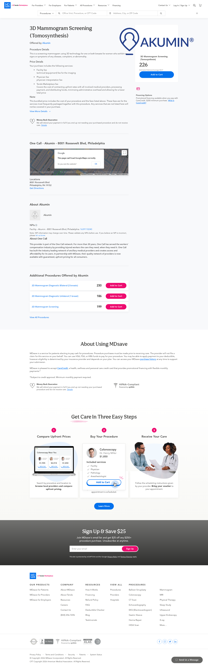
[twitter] (170, 640)
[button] (41, 111)
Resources (65, 599)
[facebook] (159, 640)
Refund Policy (91, 599)
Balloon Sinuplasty (137, 589)
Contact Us (66, 609)
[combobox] (82, 13)
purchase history (148, 359)
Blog (87, 614)
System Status (96, 653)
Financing (116, 5)
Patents (82, 653)
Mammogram (166, 589)
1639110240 (86, 229)
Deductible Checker (94, 609)
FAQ (87, 604)
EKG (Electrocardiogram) (140, 609)
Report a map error (121, 174)
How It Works (91, 589)
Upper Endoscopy (168, 614)
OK (96, 164)
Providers (114, 594)
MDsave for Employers (40, 599)
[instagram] (164, 640)
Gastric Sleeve (135, 614)
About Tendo (67, 594)
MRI (161, 594)
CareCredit (62, 368)
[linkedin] (175, 640)
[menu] (91, 5)
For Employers (55, 5)
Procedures (115, 589)
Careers (64, 604)
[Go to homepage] (41, 575)
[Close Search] (198, 13)
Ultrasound (165, 609)
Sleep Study (165, 604)
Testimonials (91, 619)
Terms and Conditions (54, 653)
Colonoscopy (135, 594)
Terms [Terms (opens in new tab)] (113, 174)
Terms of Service (126, 556)
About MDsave (68, 589)
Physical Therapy (168, 599)
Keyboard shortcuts (87, 174)
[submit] (162, 13)
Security (71, 653)
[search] (194, 5)
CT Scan (132, 599)
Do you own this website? (67, 164)
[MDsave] (16, 5)
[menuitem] (39, 5)
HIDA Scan (134, 624)
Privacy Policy (112, 556)
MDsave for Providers (40, 594)
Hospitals (114, 599)
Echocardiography (137, 604)
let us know (40, 235)
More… (163, 624)
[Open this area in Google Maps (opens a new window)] (35, 173)
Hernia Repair (135, 619)
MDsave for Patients (39, 589)
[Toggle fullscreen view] (124, 152)
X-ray (162, 619)
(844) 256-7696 (68, 614)
